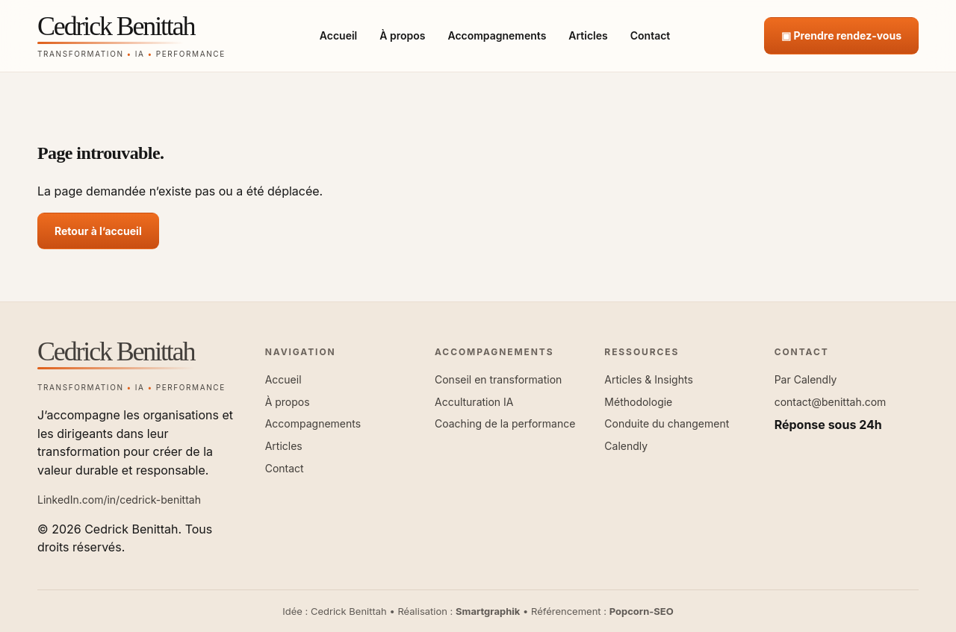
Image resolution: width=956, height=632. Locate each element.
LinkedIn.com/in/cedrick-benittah (119, 499)
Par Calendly (806, 379)
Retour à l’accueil (98, 231)
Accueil (338, 35)
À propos (402, 35)
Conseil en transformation (498, 379)
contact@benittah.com (831, 401)
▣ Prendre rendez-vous (841, 35)
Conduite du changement (666, 423)
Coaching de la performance (505, 423)
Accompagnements (496, 35)
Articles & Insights (648, 379)
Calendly (626, 445)
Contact (650, 35)
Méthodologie (638, 401)
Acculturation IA (474, 401)
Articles (587, 35)
